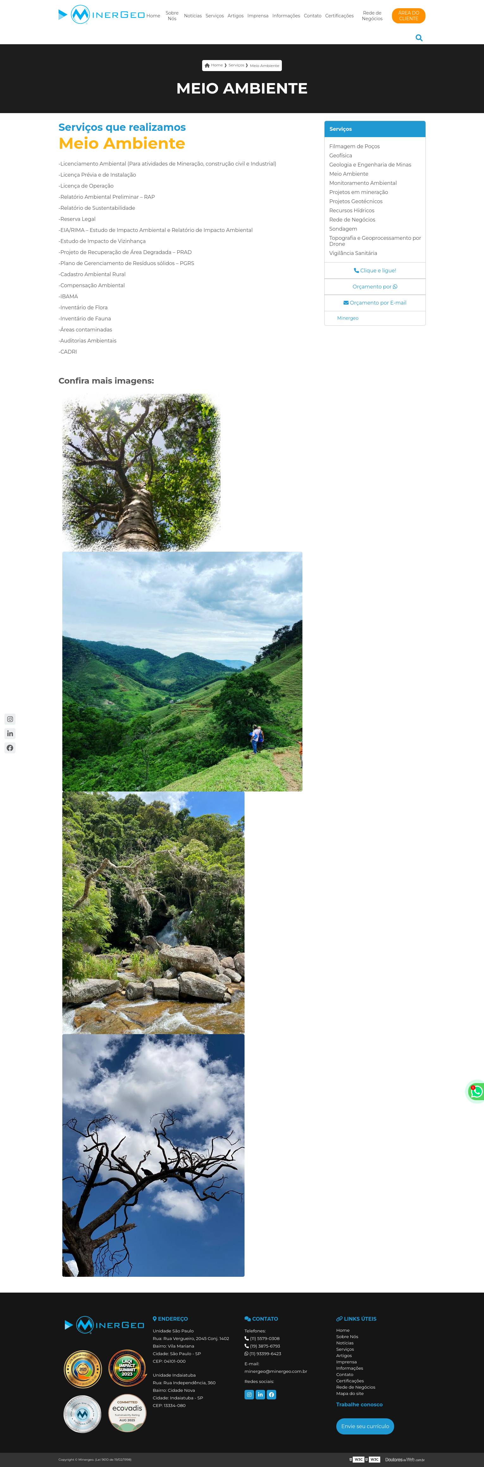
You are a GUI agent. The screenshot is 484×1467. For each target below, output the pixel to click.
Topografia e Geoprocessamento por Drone (375, 241)
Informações (286, 16)
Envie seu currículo (365, 1426)
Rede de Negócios (372, 15)
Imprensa (258, 16)
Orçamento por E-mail (375, 303)
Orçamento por (375, 287)
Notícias (193, 16)
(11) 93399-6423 (263, 1353)
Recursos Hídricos (352, 211)
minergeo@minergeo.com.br (276, 1371)
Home (153, 16)
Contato (313, 16)
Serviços (215, 16)
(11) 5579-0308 (262, 1338)
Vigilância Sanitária (353, 253)
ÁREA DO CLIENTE (408, 15)
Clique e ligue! (375, 271)
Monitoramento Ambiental (363, 183)
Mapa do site (350, 1393)
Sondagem (343, 229)
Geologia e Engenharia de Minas (370, 165)
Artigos (236, 16)
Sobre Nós (172, 15)
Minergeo (347, 318)
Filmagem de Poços (354, 146)
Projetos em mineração (358, 192)
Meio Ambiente (348, 174)
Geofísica (340, 156)
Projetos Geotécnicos (355, 201)
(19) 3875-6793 (262, 1346)
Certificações (339, 16)
